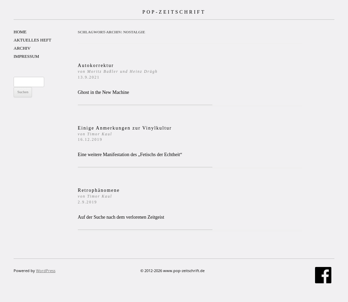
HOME (20, 31)
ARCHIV (22, 48)
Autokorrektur (118, 71)
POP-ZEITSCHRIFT (174, 12)
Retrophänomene (99, 196)
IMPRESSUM (26, 56)
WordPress (45, 270)
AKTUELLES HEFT (32, 40)
